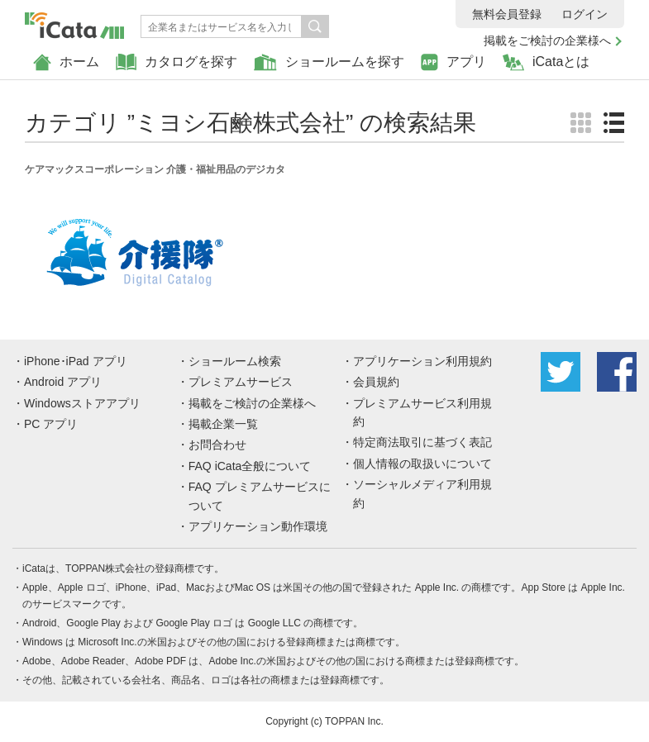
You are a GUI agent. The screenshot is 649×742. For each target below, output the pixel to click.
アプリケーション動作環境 (257, 526)
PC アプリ (51, 423)
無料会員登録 (507, 14)
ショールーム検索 (234, 361)
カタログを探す (176, 62)
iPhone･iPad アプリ (75, 361)
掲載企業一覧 (223, 423)
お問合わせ (217, 444)
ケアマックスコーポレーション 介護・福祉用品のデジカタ (155, 169)
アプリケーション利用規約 (422, 361)
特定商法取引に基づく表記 (422, 442)
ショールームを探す (329, 62)
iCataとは (546, 62)
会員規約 (376, 381)
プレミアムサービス (240, 381)
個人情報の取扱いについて (422, 463)
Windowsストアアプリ (82, 403)
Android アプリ (63, 381)
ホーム (66, 62)
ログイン (584, 14)
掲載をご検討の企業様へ (547, 40)
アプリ (453, 62)
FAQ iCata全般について (250, 466)
